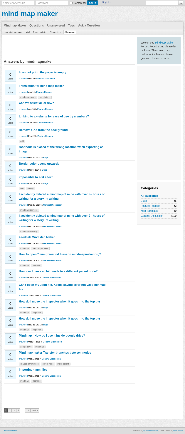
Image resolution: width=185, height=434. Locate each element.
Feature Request (150, 205)
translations (45, 97)
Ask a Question (89, 25)
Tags (71, 25)
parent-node (48, 364)
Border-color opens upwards (39, 163)
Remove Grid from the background (43, 130)
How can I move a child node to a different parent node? (58, 271)
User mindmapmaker (13, 32)
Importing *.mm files (33, 369)
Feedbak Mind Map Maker (37, 237)
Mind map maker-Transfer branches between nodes (55, 352)
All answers (70, 32)
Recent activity (39, 32)
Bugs (144, 200)
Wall (28, 32)
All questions (55, 32)
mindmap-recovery (28, 210)
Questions (36, 25)
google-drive (26, 347)
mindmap (24, 248)
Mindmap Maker (15, 25)
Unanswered (56, 25)
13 (27, 410)
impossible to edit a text (36, 177)
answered (23, 78)
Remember (79, 3)
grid (22, 141)
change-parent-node (29, 364)
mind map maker (30, 14)
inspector (37, 313)
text (22, 188)
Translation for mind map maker (41, 85)
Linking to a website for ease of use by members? (54, 116)
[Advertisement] (159, 123)
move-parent (63, 364)
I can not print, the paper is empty (42, 72)
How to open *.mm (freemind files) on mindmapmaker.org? (60, 254)
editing (30, 188)
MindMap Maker (164, 42)
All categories (149, 195)
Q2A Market (178, 431)
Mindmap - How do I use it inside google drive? (52, 335)
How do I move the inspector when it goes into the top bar (59, 301)
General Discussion (152, 215)
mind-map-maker (28, 97)
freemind (37, 265)
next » (35, 410)
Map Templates (149, 210)
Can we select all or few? (36, 102)
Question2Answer (150, 431)
